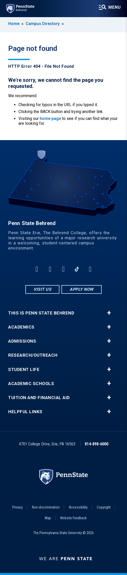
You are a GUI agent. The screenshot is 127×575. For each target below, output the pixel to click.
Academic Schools (31, 383)
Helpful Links (25, 411)
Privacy (17, 507)
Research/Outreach (33, 355)
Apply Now (81, 289)
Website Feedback (73, 518)
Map (48, 518)
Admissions (22, 341)
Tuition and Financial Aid (39, 397)
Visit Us (42, 289)
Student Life (23, 369)
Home (13, 23)
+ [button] (109, 313)
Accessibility (78, 507)
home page (50, 118)
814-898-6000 (96, 444)
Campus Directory (43, 23)
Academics (21, 327)
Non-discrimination (46, 507)
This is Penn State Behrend (41, 313)
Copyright (104, 507)
